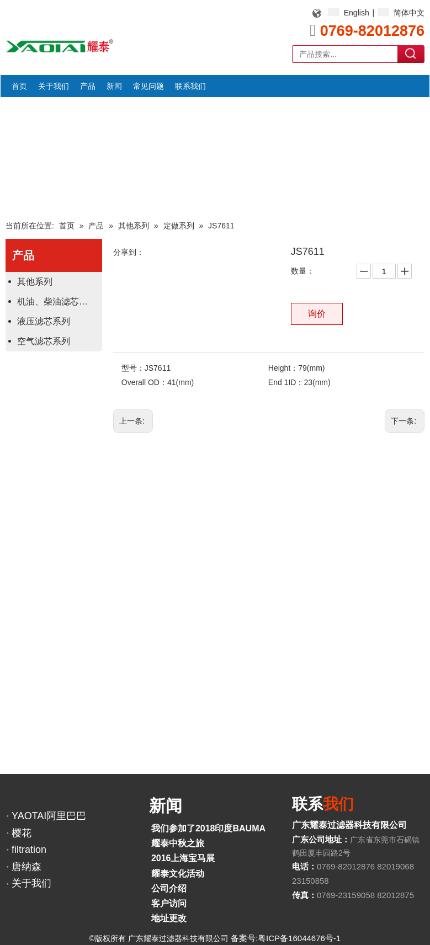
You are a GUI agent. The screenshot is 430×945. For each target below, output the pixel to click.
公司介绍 (169, 888)
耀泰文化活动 (177, 873)
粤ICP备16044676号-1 (299, 938)
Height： (283, 368)
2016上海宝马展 (183, 858)
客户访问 (169, 903)
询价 (317, 313)
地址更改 (169, 918)
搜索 (411, 53)
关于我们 (31, 883)
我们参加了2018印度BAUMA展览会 (221, 828)
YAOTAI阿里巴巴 (49, 815)
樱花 (21, 833)
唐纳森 (26, 866)
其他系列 (34, 281)
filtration (29, 849)
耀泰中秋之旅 (177, 843)
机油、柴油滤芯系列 (57, 301)
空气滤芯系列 (43, 341)
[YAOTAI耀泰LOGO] (60, 46)
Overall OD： (144, 382)
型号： (133, 368)
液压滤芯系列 (43, 321)
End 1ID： (286, 382)
